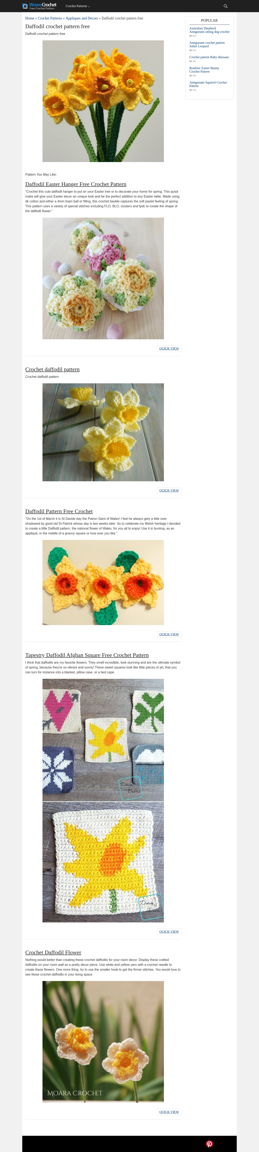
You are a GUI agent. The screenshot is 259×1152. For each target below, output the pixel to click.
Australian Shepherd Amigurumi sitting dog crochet (209, 30)
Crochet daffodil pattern (52, 369)
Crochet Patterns (76, 6)
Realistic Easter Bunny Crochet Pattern (204, 69)
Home (29, 18)
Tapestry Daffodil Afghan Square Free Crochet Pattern (87, 655)
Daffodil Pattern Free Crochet (59, 511)
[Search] (226, 6)
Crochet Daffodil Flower (53, 952)
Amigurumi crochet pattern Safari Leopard (207, 44)
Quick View (169, 348)
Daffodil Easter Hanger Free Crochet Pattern (75, 184)
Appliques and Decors (82, 18)
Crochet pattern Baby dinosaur (209, 57)
